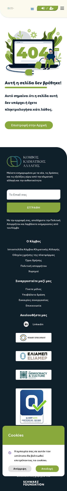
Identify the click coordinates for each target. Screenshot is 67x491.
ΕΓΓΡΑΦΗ (33, 207)
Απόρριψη (19, 468)
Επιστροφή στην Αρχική (29, 125)
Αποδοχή (47, 468)
